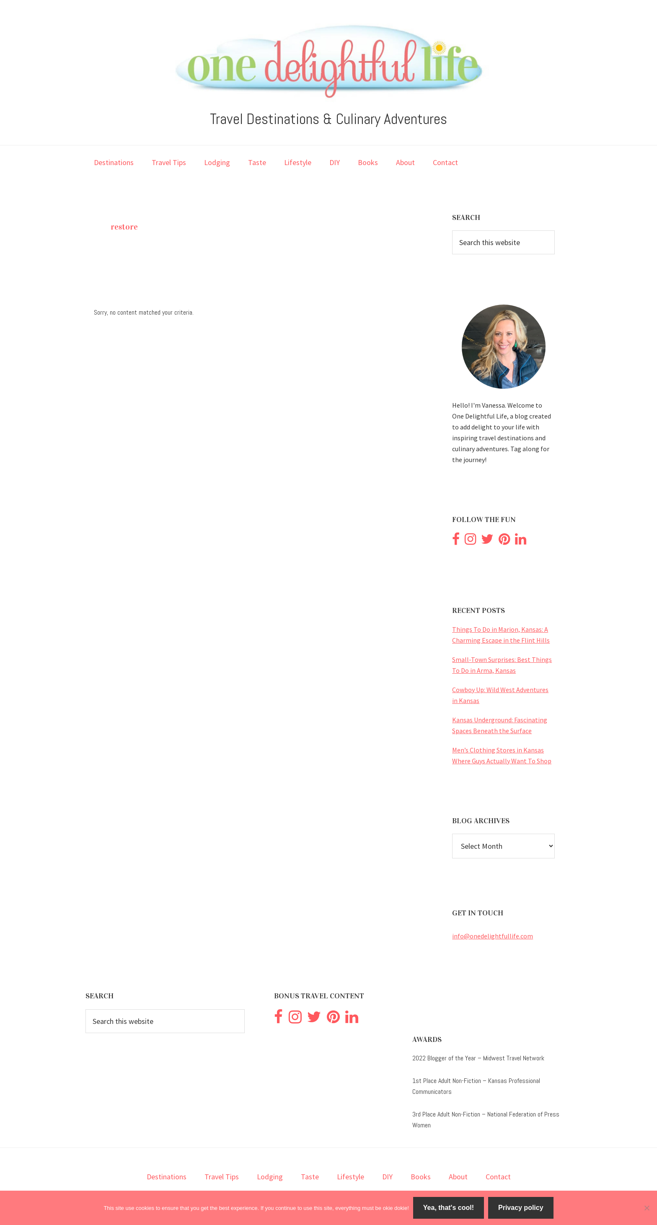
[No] (646, 1208)
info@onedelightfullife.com (492, 936)
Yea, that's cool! (448, 1207)
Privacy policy (520, 1207)
